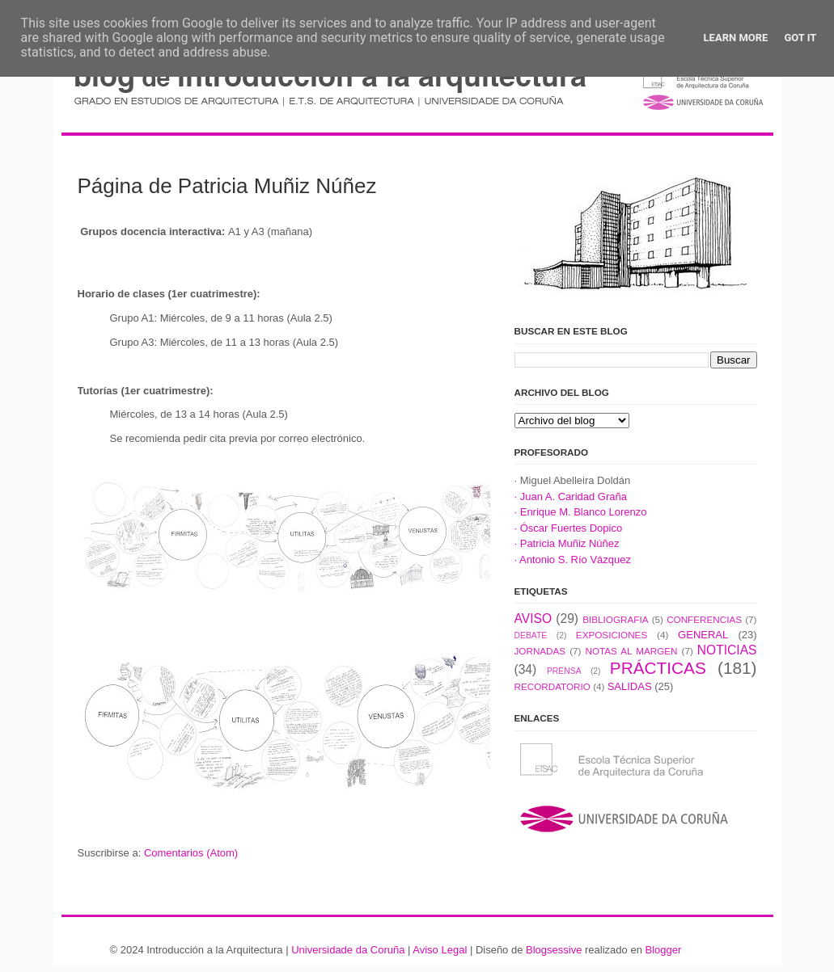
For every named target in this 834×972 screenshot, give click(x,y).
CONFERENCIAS (704, 619)
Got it (800, 38)
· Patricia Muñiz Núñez (567, 543)
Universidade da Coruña (347, 950)
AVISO (533, 618)
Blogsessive (554, 950)
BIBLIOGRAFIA (615, 619)
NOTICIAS (727, 650)
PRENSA (564, 671)
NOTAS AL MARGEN (632, 651)
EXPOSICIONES (611, 634)
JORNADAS (540, 651)
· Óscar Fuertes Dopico (568, 528)
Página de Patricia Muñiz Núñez (227, 186)
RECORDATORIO (552, 686)
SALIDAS (630, 686)
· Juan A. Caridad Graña (570, 496)
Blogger (663, 950)
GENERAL (703, 635)
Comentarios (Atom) (191, 853)
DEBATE (531, 635)
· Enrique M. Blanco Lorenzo (580, 512)
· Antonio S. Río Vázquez (573, 559)
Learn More (736, 38)
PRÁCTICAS (658, 668)
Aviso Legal (440, 950)
